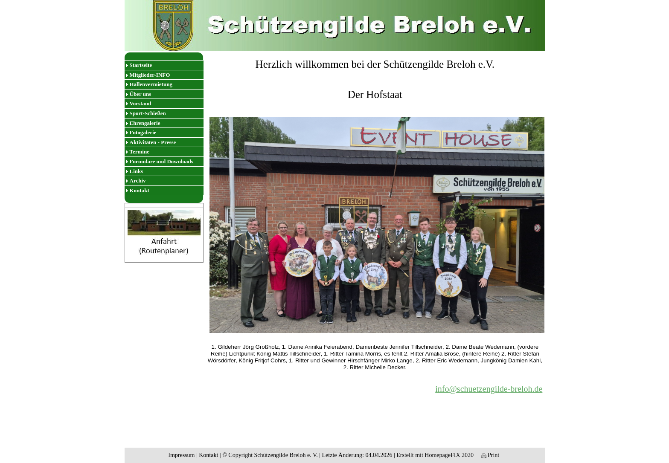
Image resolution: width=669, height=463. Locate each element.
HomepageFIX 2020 (449, 455)
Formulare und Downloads (161, 161)
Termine (139, 151)
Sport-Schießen (148, 113)
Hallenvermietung (151, 84)
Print (490, 455)
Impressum (181, 455)
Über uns (140, 94)
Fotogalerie (143, 132)
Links (136, 171)
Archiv (138, 180)
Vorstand (140, 103)
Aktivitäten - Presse (153, 142)
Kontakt (139, 190)
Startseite (141, 65)
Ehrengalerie (145, 123)
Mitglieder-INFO (150, 75)
